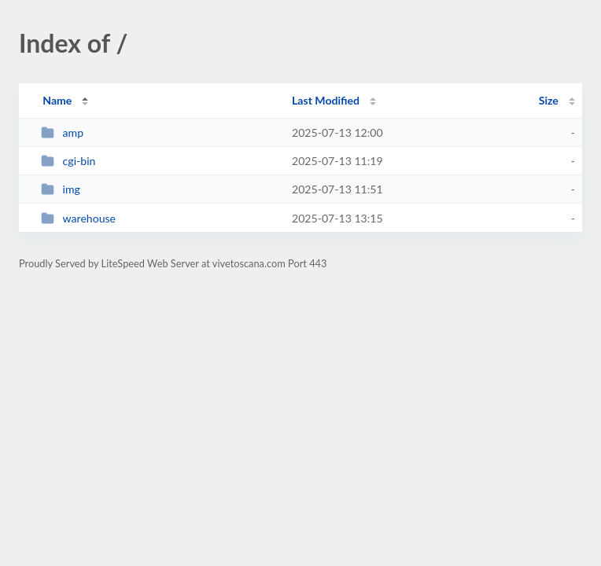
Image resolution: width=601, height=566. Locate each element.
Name (57, 100)
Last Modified (325, 100)
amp (62, 132)
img (60, 189)
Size (549, 100)
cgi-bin (68, 160)
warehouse (78, 218)
